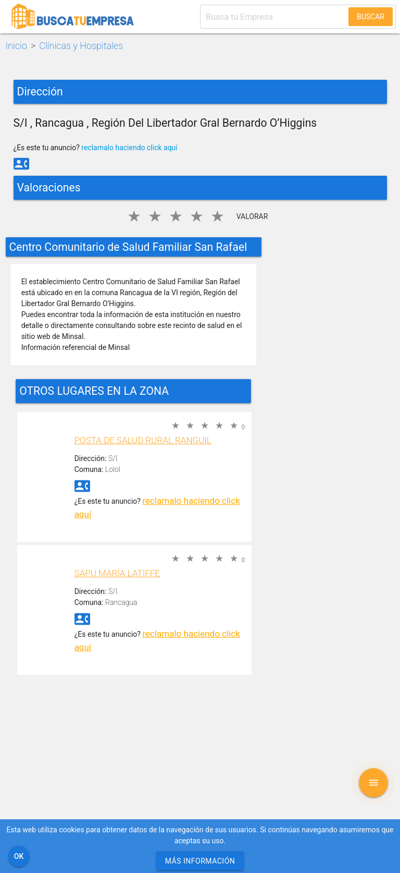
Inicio (16, 45)
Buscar (370, 17)
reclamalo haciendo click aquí (129, 147)
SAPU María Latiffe (117, 573)
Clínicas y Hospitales (81, 45)
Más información (200, 861)
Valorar (252, 216)
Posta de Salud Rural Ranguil (142, 440)
